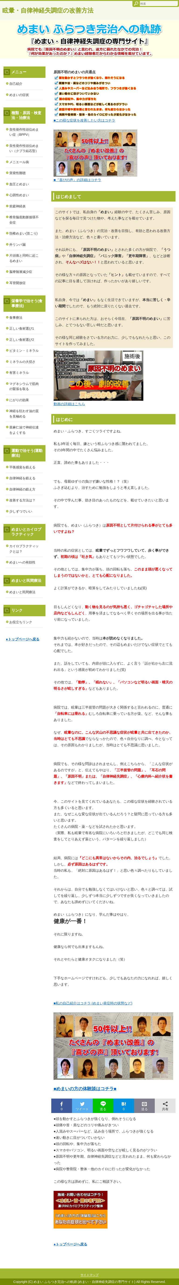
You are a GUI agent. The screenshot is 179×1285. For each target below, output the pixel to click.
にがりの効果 (19, 400)
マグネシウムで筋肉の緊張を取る (24, 386)
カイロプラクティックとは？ (24, 548)
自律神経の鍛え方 (22, 489)
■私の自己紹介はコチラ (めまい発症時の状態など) (93, 1003)
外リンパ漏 (17, 244)
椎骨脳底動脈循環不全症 (24, 219)
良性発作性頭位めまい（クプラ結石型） (24, 148)
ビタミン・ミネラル (24, 350)
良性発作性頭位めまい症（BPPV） (24, 132)
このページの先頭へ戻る (159, 1265)
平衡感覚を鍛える (22, 467)
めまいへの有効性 (22, 562)
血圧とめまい (19, 184)
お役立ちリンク (20, 622)
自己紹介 (15, 84)
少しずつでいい (20, 511)
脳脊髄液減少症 (20, 272)
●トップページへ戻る (70, 1244)
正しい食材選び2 (21, 339)
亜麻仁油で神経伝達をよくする (24, 429)
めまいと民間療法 (22, 592)
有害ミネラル (19, 372)
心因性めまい (19, 195)
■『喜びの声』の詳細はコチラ (77, 180)
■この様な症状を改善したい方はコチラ (84, 120)
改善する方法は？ (22, 500)
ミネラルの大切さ (22, 362)
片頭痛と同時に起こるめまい (24, 258)
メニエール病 (19, 162)
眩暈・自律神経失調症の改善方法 (47, 10)
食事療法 (15, 317)
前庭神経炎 (17, 206)
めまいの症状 (19, 95)
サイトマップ (89, 1275)
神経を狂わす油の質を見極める (24, 413)
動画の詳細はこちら (69, 404)
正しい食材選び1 (21, 328)
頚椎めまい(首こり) (23, 233)
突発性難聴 (17, 173)
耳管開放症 (17, 283)
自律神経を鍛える (22, 478)
